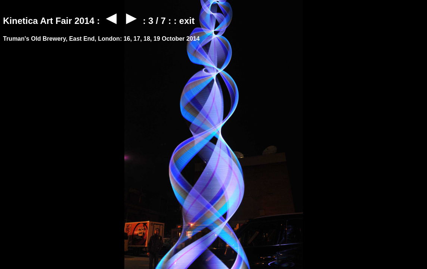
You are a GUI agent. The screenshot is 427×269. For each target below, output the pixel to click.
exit (187, 21)
